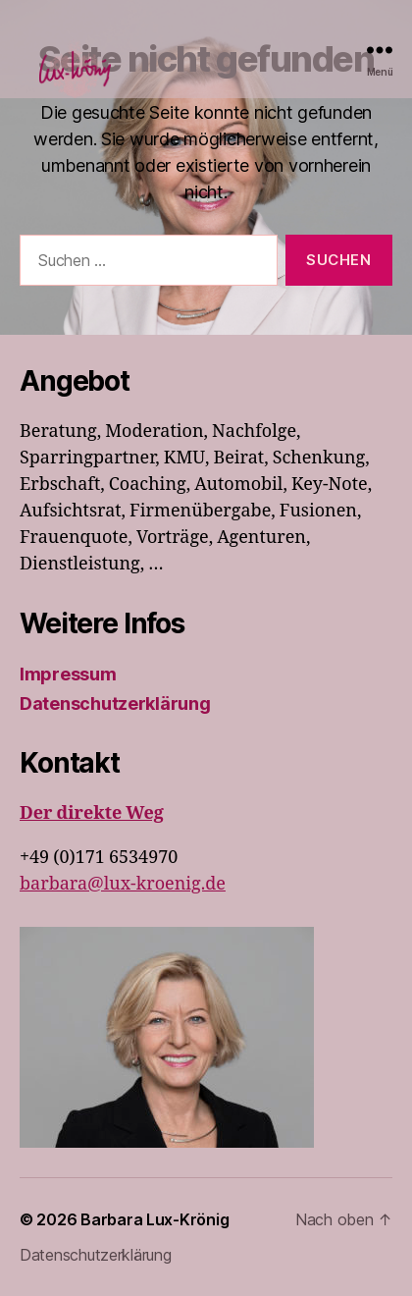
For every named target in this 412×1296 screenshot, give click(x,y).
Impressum (68, 674)
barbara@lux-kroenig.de (123, 884)
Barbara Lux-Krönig (154, 1219)
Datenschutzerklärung (115, 703)
